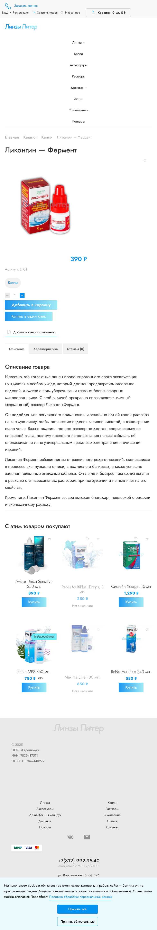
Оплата (112, 821)
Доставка (78, 87)
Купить (34, 602)
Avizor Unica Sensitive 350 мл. (34, 584)
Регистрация (21, 12)
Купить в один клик (28, 316)
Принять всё (77, 909)
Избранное (70, 12)
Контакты (78, 121)
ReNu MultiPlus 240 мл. (131, 672)
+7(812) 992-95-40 (79, 861)
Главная (12, 137)
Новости (45, 827)
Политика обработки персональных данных (80, 896)
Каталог (30, 137)
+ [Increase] (22, 295)
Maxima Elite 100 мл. (83, 677)
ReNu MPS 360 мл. (33, 672)
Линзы (78, 42)
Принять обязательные (78, 921)
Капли (78, 53)
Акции (78, 99)
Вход (5, 12)
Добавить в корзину (31, 305)
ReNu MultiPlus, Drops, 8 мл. (83, 589)
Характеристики (45, 349)
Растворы (78, 76)
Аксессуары (78, 65)
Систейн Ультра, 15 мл (131, 586)
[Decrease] (7, 295)
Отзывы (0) (75, 349)
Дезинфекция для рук (45, 815)
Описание (17, 349)
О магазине (79, 110)
